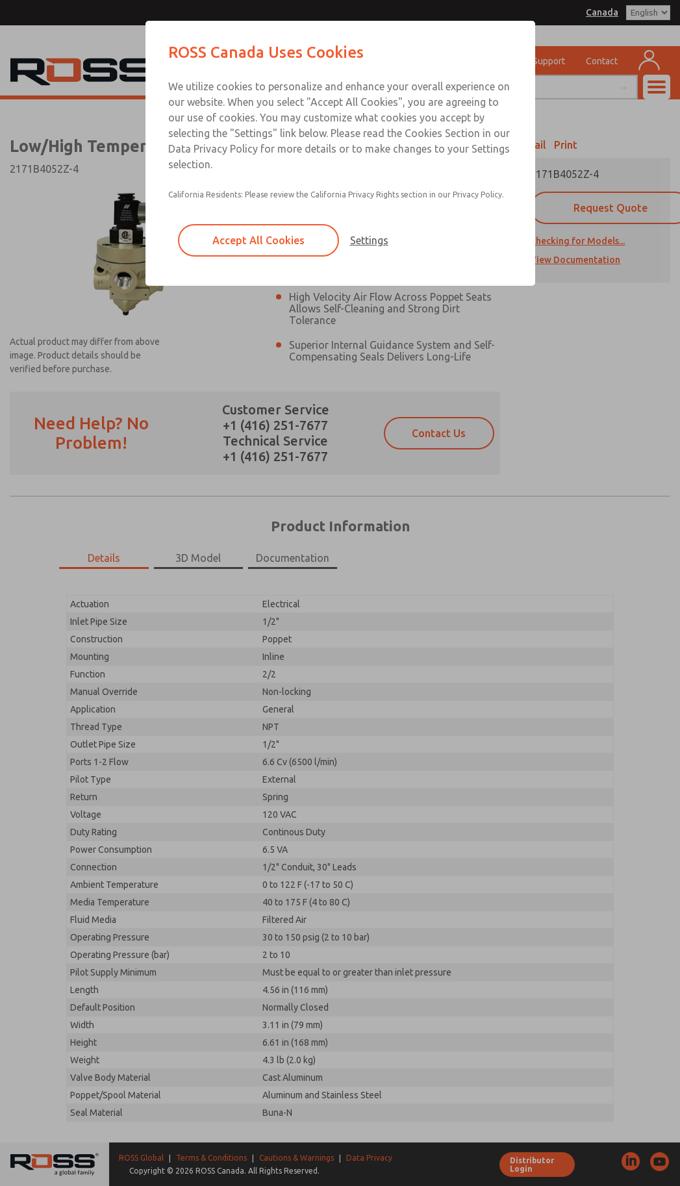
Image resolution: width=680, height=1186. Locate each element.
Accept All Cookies (258, 240)
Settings (369, 240)
